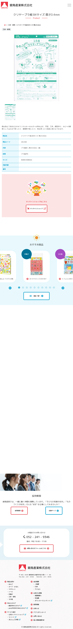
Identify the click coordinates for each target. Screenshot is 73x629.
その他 (60, 254)
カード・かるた (13, 587)
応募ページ (52, 511)
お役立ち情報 (37, 593)
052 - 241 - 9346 (38, 537)
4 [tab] (31, 287)
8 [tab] (46, 287)
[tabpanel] (36, 266)
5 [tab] (35, 287)
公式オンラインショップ (16, 614)
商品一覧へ (35, 296)
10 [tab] (54, 287)
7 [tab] (42, 287)
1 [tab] (19, 287)
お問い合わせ (37, 616)
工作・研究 (11, 25)
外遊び (26, 254)
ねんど (11, 584)
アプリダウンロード (39, 612)
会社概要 (36, 581)
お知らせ (36, 608)
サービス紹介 (11, 612)
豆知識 (37, 598)
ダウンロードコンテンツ (42, 600)
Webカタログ (11, 603)
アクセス (37, 589)
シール (11, 592)
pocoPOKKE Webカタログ (17, 608)
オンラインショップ (36, 209)
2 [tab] (23, 287)
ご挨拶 (37, 584)
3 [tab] (27, 287)
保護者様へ (38, 595)
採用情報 (17, 511)
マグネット (12, 589)
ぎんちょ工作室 (13, 619)
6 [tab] (38, 287)
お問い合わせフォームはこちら (36, 548)
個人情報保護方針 (38, 620)
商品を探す (10, 581)
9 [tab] (50, 287)
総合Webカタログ (14, 605)
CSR (36, 587)
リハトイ (11, 617)
